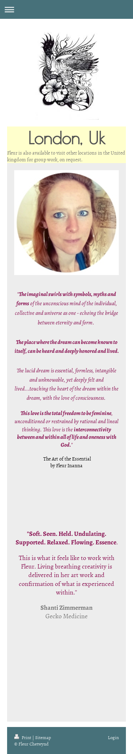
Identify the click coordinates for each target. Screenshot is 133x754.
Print (23, 737)
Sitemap (43, 737)
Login (113, 737)
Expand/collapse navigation (66, 9)
